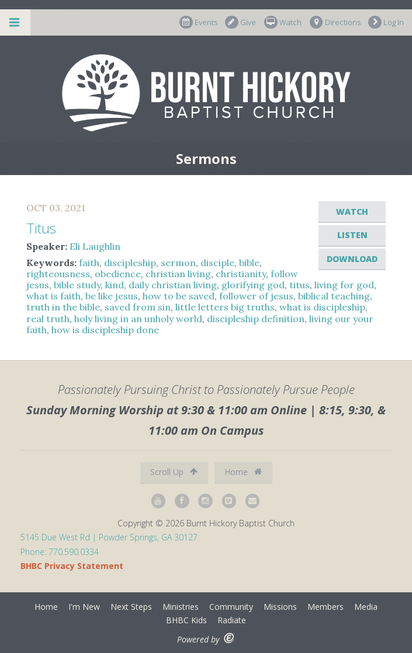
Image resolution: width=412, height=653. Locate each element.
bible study (77, 285)
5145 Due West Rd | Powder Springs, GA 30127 (109, 537)
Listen (352, 234)
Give (240, 22)
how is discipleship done (105, 330)
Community (231, 606)
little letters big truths (225, 307)
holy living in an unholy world (138, 318)
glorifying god (253, 285)
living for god (344, 285)
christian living (178, 274)
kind (114, 285)
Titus (41, 228)
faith (89, 262)
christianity (241, 274)
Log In (386, 22)
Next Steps (131, 606)
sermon (178, 262)
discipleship (130, 262)
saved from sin (138, 307)
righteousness (58, 274)
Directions (335, 22)
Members (325, 606)
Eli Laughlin (95, 246)
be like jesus (111, 296)
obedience (118, 274)
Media (366, 606)
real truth (48, 318)
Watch (283, 22)
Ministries (180, 606)
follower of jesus (256, 296)
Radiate (231, 620)
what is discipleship (322, 307)
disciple (217, 262)
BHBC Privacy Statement (71, 565)
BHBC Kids (186, 620)
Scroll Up (174, 471)
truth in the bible (63, 307)
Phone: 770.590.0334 (59, 551)
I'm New (84, 606)
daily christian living (173, 285)
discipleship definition (255, 318)
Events (198, 22)
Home (243, 471)
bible (249, 262)
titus (299, 285)
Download (352, 258)
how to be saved (178, 296)
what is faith (53, 296)
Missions (280, 606)
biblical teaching (334, 296)
